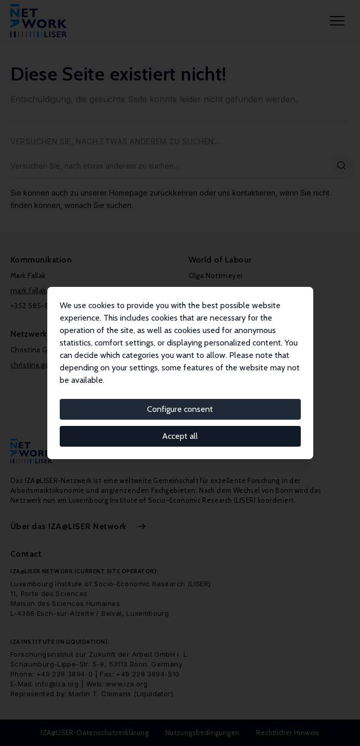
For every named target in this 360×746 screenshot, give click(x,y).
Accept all (180, 436)
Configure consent (180, 409)
